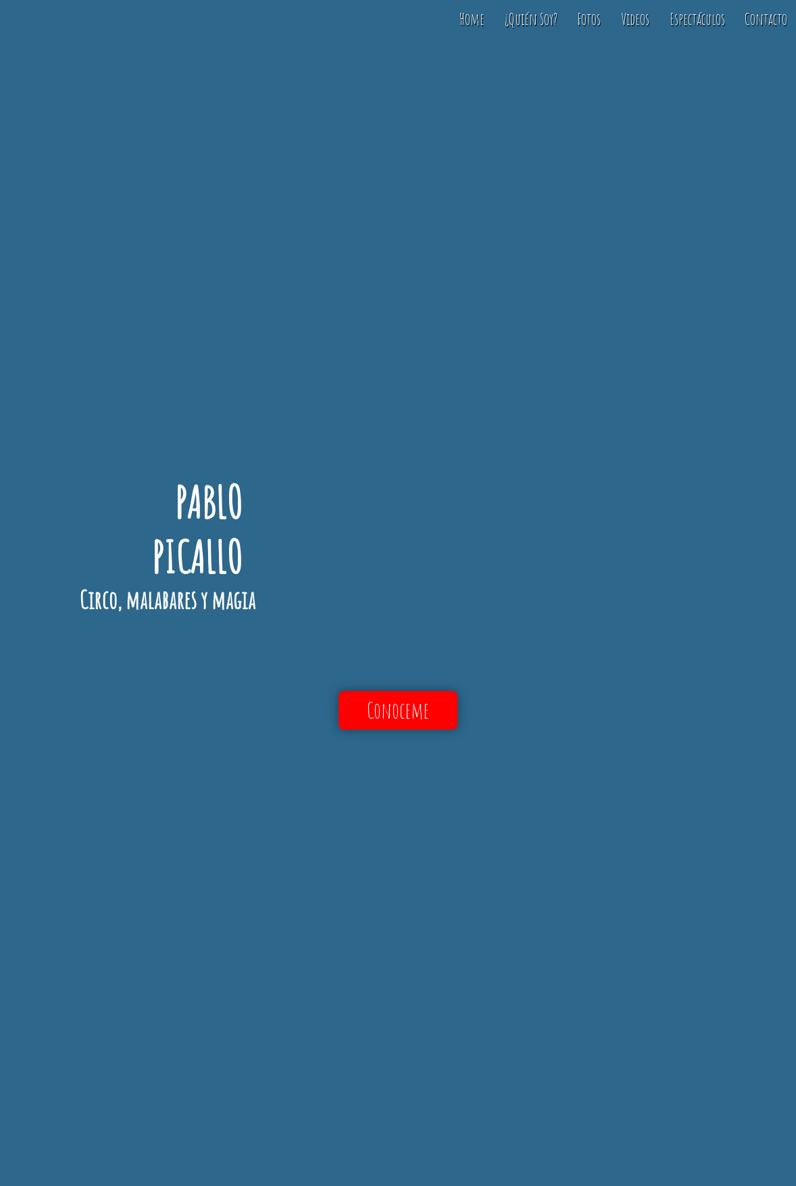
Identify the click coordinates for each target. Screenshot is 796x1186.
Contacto (766, 19)
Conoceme (398, 710)
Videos (635, 19)
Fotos (589, 19)
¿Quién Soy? (531, 19)
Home (471, 19)
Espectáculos (697, 19)
